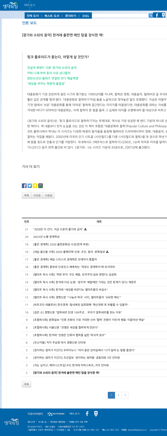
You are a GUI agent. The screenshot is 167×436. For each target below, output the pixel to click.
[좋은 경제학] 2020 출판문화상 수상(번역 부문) (61, 244)
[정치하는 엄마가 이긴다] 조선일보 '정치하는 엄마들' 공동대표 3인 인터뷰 (76, 357)
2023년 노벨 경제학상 (46, 236)
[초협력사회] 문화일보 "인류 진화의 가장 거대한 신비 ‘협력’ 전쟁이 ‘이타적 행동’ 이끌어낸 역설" (89, 320)
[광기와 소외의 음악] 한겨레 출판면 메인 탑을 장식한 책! (66, 372)
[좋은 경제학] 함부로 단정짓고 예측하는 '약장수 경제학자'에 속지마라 (74, 267)
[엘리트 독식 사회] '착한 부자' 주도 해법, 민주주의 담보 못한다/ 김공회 (74, 274)
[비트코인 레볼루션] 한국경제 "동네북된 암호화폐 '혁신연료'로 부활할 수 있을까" (80, 304)
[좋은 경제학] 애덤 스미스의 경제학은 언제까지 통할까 (65, 259)
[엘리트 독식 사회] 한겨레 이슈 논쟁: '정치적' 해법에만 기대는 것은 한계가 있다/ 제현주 (84, 282)
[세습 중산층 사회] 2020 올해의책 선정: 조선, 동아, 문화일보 (69, 252)
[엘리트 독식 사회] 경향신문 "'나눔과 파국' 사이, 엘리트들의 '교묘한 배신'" (77, 297)
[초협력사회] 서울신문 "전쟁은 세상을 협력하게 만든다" (65, 327)
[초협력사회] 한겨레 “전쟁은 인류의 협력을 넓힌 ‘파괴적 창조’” (69, 335)
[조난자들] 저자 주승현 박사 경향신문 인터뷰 (59, 342)
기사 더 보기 (31, 166)
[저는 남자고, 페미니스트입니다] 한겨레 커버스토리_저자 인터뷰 (71, 365)
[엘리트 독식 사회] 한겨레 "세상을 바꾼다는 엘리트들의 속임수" (70, 289)
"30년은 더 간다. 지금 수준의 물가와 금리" (58, 229)
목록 (26, 195)
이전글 (37, 195)
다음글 (48, 195)
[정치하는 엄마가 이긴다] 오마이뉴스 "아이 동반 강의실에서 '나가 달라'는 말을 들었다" (84, 350)
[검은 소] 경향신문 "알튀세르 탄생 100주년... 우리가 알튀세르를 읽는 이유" (77, 312)
